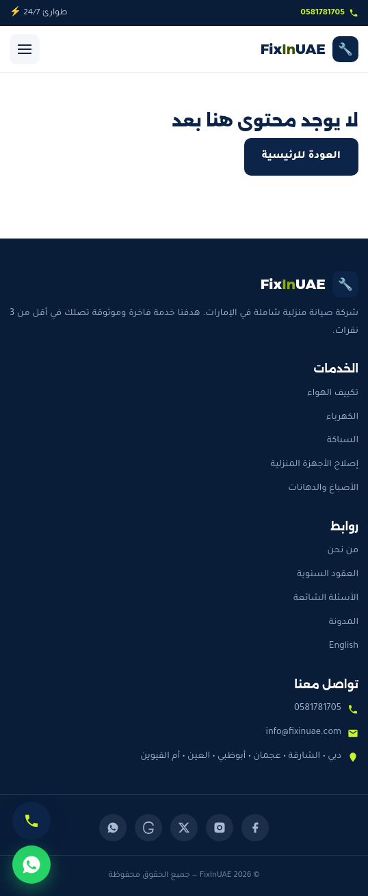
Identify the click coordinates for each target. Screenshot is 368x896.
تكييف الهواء (332, 393)
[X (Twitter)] (184, 827)
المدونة (343, 622)
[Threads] (148, 827)
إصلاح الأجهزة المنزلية (314, 465)
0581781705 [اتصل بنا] (329, 13)
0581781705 (317, 709)
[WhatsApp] (113, 827)
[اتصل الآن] (31, 821)
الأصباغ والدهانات (323, 488)
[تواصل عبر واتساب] (31, 864)
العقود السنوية (327, 575)
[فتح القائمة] (25, 49)
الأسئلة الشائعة (325, 598)
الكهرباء (342, 417)
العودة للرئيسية (301, 156)
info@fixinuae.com (303, 732)
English (343, 646)
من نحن (342, 551)
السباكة (342, 441)
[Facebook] (255, 827)
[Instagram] (219, 827)
